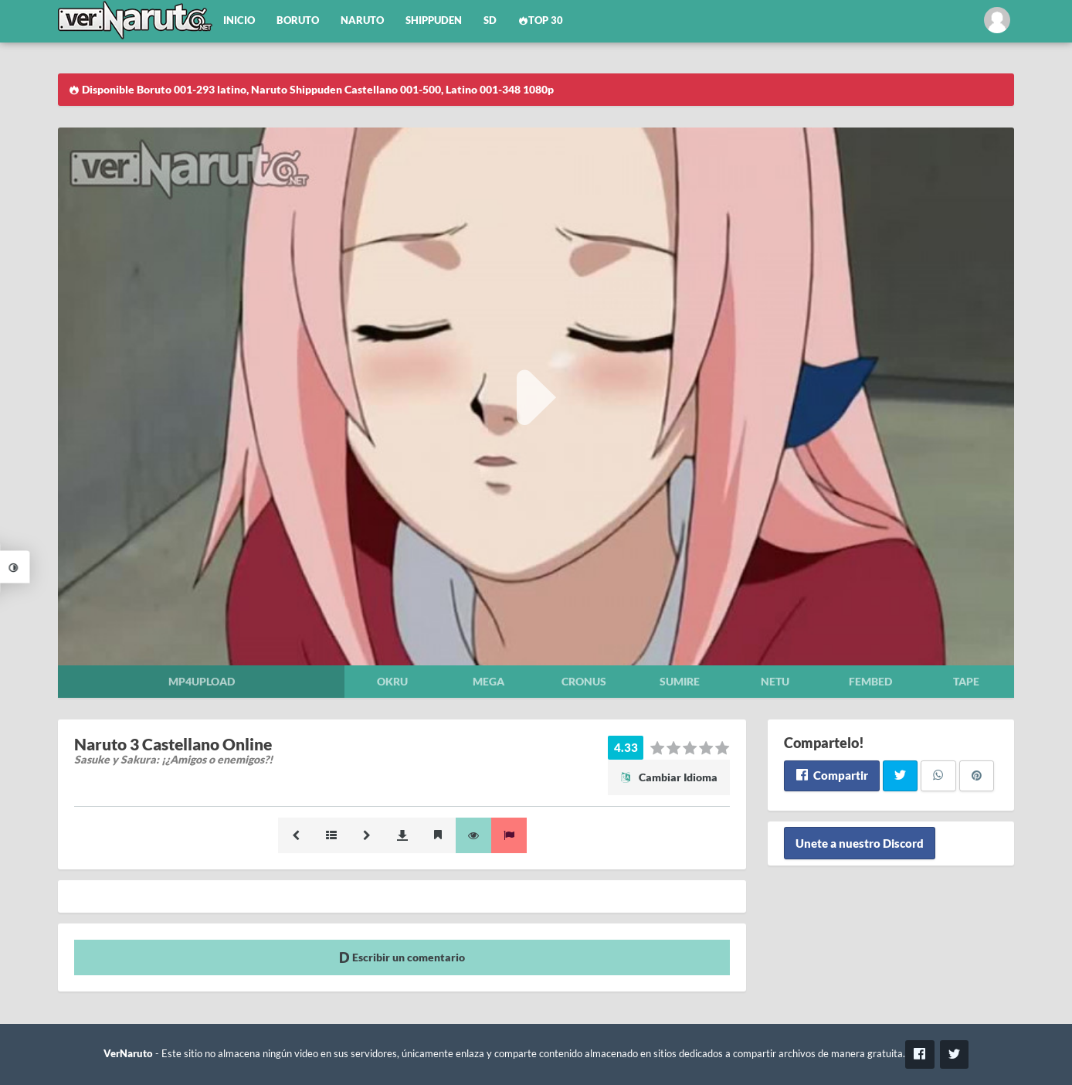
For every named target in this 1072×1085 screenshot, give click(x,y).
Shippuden (433, 20)
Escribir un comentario (402, 957)
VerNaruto (128, 1053)
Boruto (297, 20)
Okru (392, 681)
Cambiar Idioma (668, 777)
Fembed (870, 681)
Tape (966, 681)
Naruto (362, 20)
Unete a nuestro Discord (860, 843)
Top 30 (540, 20)
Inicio (239, 20)
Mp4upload (201, 681)
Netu (775, 681)
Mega (488, 681)
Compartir (831, 775)
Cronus (583, 681)
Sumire (680, 681)
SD (490, 20)
